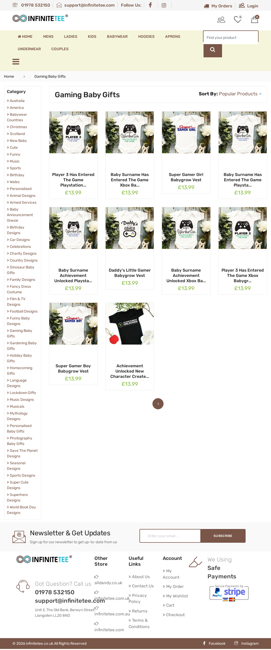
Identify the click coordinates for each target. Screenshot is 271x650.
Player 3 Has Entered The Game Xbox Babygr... (242, 275)
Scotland (16, 134)
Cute (12, 147)
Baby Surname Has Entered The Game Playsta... (242, 180)
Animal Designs (21, 195)
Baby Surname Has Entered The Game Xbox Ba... (129, 180)
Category (16, 91)
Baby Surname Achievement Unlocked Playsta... (73, 275)
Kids (92, 36)
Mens (48, 36)
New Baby (17, 140)
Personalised (19, 189)
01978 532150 (31, 5)
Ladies (70, 36)
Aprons (172, 36)
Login (248, 5)
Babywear (117, 36)
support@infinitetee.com (86, 5)
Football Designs (22, 311)
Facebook (213, 644)
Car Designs (18, 240)
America (15, 107)
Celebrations (19, 246)
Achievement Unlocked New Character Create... (129, 371)
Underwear (29, 49)
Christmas (17, 127)
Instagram (246, 644)
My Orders (218, 5)
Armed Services (22, 202)
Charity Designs (22, 253)
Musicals (15, 406)
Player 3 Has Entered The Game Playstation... (73, 180)
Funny (13, 154)
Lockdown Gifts (21, 393)
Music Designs (20, 399)
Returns (138, 611)
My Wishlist (175, 596)
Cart (169, 605)
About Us (139, 576)
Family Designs (21, 279)
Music (13, 161)
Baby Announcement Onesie (20, 215)
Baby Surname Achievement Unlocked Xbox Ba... (186, 275)
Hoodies (146, 36)
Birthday (15, 175)
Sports (14, 168)
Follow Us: (131, 5)
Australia (16, 101)
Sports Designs (21, 475)
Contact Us (141, 586)
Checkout (174, 615)
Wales (13, 182)
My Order (173, 586)
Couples (60, 49)
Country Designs (22, 260)
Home (25, 36)
